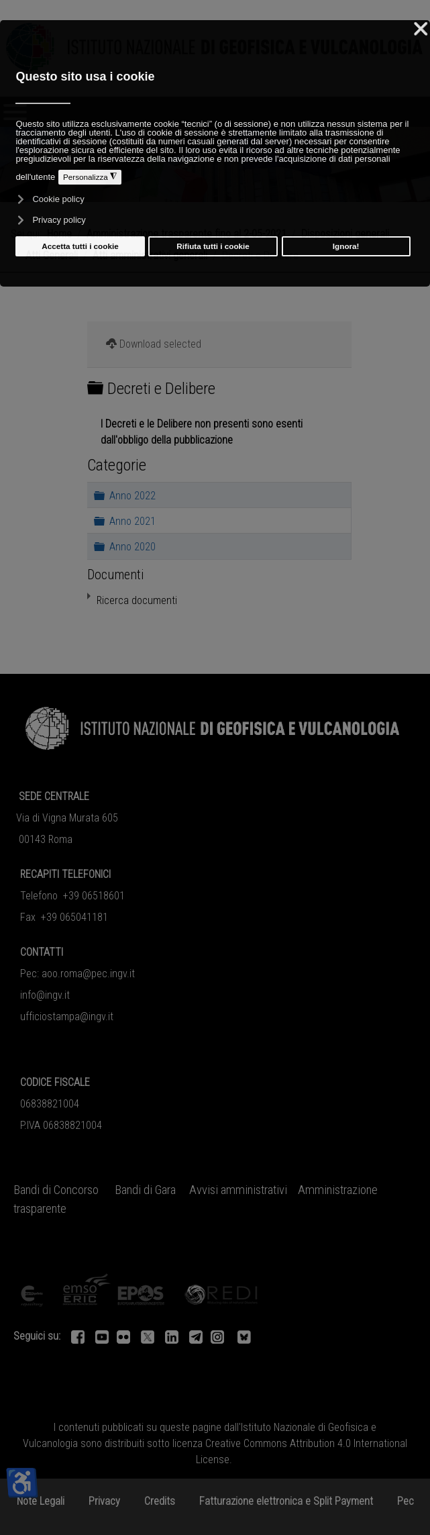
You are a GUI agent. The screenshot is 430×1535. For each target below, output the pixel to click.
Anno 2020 (132, 546)
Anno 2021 (132, 520)
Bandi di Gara (145, 1190)
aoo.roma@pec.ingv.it (88, 973)
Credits (159, 1501)
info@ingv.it (45, 995)
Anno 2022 (132, 495)
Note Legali (40, 1501)
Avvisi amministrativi (238, 1190)
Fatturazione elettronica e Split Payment (286, 1501)
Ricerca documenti (137, 600)
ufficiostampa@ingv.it (66, 1016)
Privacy (104, 1501)
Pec (405, 1501)
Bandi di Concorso (56, 1190)
